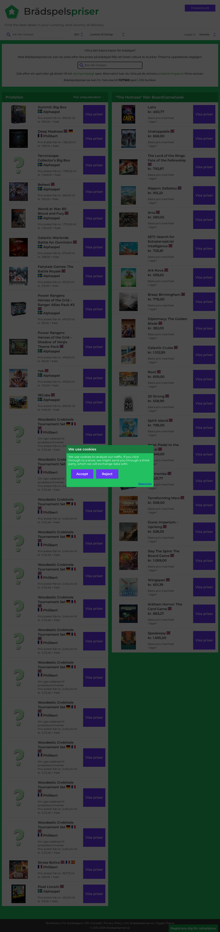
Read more (145, 483)
